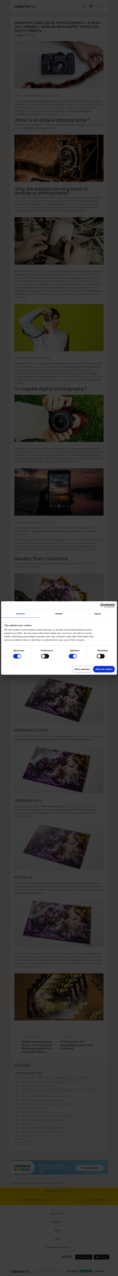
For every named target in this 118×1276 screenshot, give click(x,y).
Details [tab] (59, 613)
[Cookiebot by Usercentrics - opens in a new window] (102, 605)
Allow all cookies (103, 669)
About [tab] (98, 613)
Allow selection (82, 669)
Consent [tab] (20, 613)
